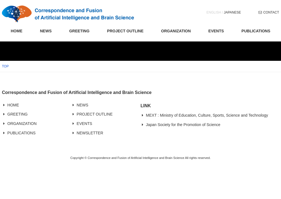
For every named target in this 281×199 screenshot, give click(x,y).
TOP (5, 66)
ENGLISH (213, 12)
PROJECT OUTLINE (125, 31)
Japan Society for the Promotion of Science (183, 124)
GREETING (79, 31)
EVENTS (216, 31)
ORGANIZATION (176, 31)
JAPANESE (232, 12)
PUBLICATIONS (255, 31)
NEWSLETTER (90, 133)
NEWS (46, 31)
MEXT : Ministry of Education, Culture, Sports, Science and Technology (207, 115)
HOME (16, 31)
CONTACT (271, 12)
